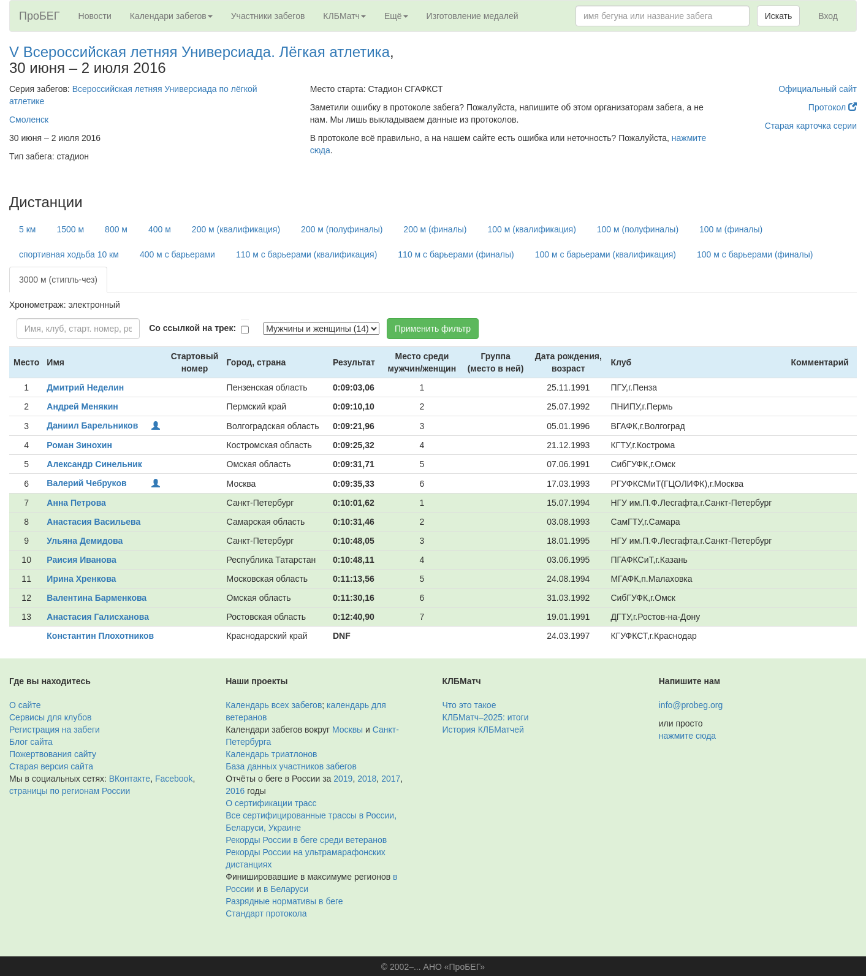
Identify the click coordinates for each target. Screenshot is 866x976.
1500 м (70, 229)
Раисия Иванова (81, 560)
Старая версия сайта (51, 766)
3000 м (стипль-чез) (58, 279)
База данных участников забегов (291, 766)
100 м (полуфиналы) (637, 229)
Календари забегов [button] (171, 16)
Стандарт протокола (266, 913)
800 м (116, 229)
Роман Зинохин (79, 445)
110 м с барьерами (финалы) (456, 254)
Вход (828, 16)
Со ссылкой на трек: (192, 328)
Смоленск (28, 119)
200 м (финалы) (434, 229)
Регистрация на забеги (54, 729)
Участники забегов (268, 16)
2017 (390, 778)
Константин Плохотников (100, 636)
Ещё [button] (396, 16)
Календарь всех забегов (274, 705)
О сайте (24, 705)
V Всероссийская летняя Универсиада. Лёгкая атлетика (199, 52)
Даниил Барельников (92, 425)
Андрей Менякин (82, 406)
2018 (366, 778)
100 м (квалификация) (532, 229)
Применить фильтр (433, 329)
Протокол (832, 107)
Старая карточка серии (811, 126)
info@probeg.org (691, 705)
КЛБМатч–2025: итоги (485, 717)
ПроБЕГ (39, 16)
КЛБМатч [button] (344, 16)
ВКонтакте (129, 778)
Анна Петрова (76, 503)
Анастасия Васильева (93, 522)
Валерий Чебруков (86, 483)
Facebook (173, 778)
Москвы (347, 729)
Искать (778, 16)
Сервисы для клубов (50, 717)
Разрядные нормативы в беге (284, 901)
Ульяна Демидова (85, 541)
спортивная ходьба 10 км (69, 254)
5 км (27, 229)
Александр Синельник (94, 464)
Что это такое (469, 705)
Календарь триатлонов (271, 754)
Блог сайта (31, 742)
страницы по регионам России (69, 791)
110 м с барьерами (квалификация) (306, 254)
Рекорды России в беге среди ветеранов (306, 840)
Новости (95, 16)
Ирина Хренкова (81, 579)
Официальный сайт (817, 89)
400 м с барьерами (177, 254)
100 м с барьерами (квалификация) (605, 254)
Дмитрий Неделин (85, 387)
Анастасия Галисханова (98, 617)
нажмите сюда (687, 736)
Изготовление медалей (472, 16)
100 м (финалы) (730, 229)
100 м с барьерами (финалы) (755, 254)
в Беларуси (286, 889)
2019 (342, 778)
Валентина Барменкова (96, 598)
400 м (159, 229)
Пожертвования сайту (52, 754)
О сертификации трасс (271, 803)
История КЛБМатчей (483, 729)
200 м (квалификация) (236, 229)
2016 (235, 791)
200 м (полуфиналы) (341, 229)
